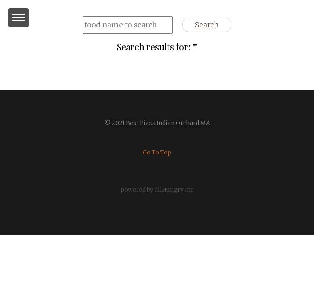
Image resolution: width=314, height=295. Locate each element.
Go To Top (157, 152)
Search (207, 25)
